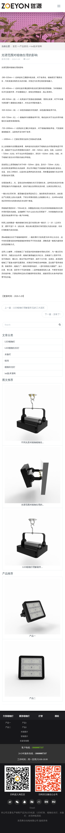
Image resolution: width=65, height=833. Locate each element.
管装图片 (24, 736)
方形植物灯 (8, 716)
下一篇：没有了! (52, 314)
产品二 (8, 727)
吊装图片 (24, 732)
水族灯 (8, 354)
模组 (57, 716)
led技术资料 (36, 46)
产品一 (8, 723)
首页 (14, 46)
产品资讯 (24, 46)
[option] (32, 27)
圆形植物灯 (24, 716)
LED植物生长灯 (12, 348)
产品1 (24, 723)
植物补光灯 (10, 367)
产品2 (24, 727)
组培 (7, 361)
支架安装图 (24, 741)
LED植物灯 (10, 342)
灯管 (41, 716)
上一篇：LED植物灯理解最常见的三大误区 (25, 308)
